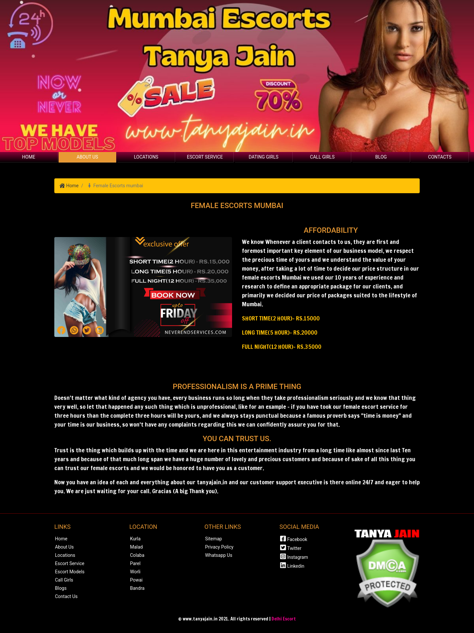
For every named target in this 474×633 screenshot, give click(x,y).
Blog (381, 157)
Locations (146, 157)
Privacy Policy (219, 547)
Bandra (137, 588)
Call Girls (322, 157)
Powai (136, 580)
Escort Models (70, 571)
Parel (135, 563)
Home (28, 157)
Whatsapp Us (218, 555)
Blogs (60, 588)
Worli (135, 571)
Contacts (440, 157)
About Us (87, 157)
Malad (136, 547)
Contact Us (66, 596)
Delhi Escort (284, 619)
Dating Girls (263, 157)
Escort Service (205, 157)
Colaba (137, 555)
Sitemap (213, 538)
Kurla (135, 538)
